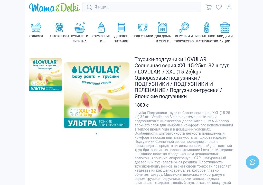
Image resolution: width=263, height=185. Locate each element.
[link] (54, 7)
